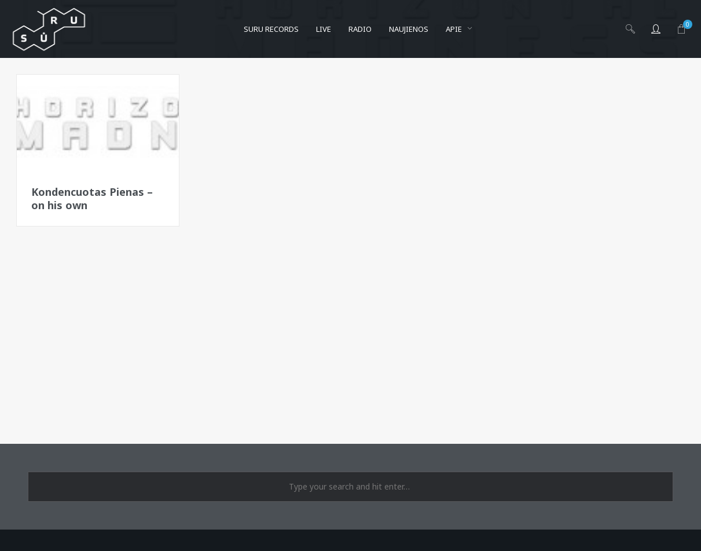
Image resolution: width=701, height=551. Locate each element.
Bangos (49, 92)
